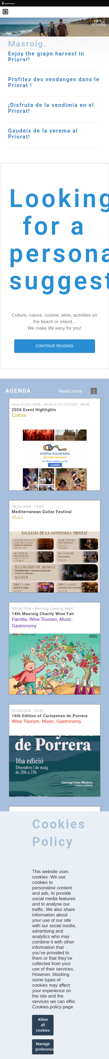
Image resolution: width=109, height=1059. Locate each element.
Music (18, 517)
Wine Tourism (43, 619)
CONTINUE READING (54, 346)
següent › (93, 391)
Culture (19, 415)
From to (51, 404)
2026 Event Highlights (34, 410)
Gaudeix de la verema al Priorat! (43, 133)
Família (19, 619)
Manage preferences (44, 1046)
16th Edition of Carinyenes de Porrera (50, 716)
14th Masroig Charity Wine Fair (43, 614)
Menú (8, 8)
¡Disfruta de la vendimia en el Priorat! (51, 108)
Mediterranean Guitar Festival (42, 512)
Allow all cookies (43, 1024)
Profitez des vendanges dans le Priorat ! (54, 82)
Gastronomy (24, 625)
